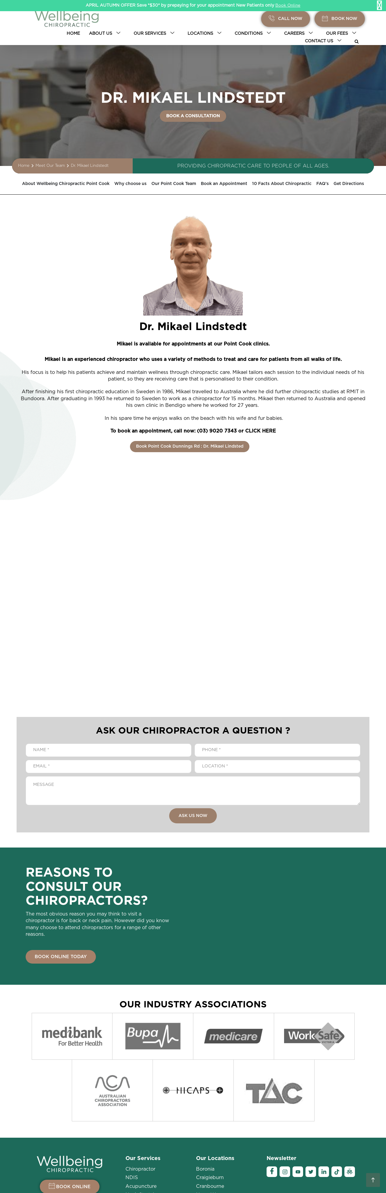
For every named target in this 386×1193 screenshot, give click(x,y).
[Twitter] (310, 1097)
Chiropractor (140, 1094)
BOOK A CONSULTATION (193, 116)
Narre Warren (212, 1120)
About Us (106, 33)
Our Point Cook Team (196, 183)
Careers (299, 33)
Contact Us (324, 41)
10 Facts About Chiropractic (322, 183)
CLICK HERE (260, 431)
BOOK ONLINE (69, 1111)
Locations (206, 33)
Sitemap (359, 1177)
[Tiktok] (336, 1097)
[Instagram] (285, 1097)
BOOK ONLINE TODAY (61, 956)
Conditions (254, 33)
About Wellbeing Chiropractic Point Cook (71, 183)
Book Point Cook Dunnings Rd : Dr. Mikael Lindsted (189, 446)
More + (204, 1145)
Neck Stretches (143, 1120)
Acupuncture (141, 1111)
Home (73, 33)
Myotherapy (139, 1145)
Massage (135, 1128)
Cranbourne (210, 1111)
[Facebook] (272, 1097)
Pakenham (208, 1128)
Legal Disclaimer (280, 1177)
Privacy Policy (244, 1177)
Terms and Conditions (324, 1177)
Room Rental (140, 1137)
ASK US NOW (193, 815)
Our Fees (342, 33)
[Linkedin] (323, 1097)
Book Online (288, 5)
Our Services (155, 33)
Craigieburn (210, 1103)
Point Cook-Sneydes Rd (224, 1137)
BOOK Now (339, 19)
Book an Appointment (255, 183)
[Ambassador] (349, 1097)
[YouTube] (298, 1097)
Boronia (205, 1094)
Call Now (285, 19)
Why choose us (147, 183)
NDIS (131, 1103)
